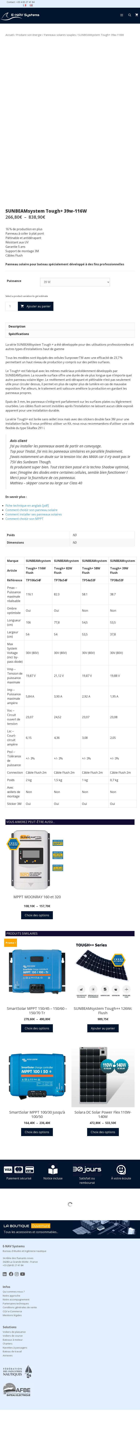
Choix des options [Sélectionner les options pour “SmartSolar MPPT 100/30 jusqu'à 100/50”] (37, 1151)
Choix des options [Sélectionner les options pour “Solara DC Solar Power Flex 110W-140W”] (103, 1151)
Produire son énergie (29, 35)
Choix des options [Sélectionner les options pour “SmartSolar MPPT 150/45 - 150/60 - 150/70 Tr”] (37, 1047)
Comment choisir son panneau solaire (31, 529)
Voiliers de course (13, 1355)
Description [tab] (17, 346)
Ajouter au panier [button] (103, 1047)
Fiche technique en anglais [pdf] (27, 525)
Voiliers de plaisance (14, 1351)
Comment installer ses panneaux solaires (33, 534)
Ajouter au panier (39, 325)
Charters (7, 1362)
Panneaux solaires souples (60, 35)
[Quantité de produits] (11, 325)
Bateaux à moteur (13, 1359)
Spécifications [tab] (19, 353)
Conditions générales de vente (20, 1326)
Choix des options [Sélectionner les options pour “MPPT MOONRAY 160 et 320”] (37, 934)
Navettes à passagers (15, 1366)
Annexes (8, 1374)
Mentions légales (12, 1334)
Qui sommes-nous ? (14, 1310)
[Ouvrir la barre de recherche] (129, 15)
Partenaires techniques (16, 1322)
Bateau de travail (12, 1370)
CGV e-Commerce (12, 1330)
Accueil (9, 35)
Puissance (14, 300)
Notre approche (11, 1314)
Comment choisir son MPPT (24, 538)
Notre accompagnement (16, 1318)
